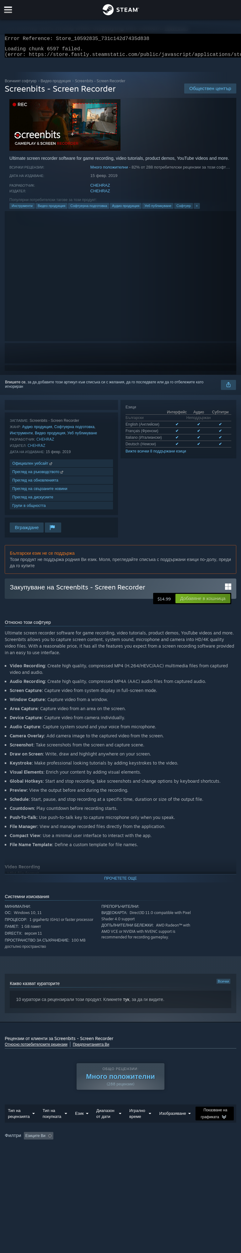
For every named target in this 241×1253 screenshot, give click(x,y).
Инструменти (22, 209)
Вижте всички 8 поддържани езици (156, 455)
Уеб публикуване (157, 209)
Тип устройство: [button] (205, 1156)
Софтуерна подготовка (88, 209)
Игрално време (137, 1125)
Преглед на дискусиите (32, 500)
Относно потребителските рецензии (36, 1048)
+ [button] (197, 209)
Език (79, 1125)
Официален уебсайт (32, 467)
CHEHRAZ (100, 189)
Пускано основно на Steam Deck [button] (34, 1156)
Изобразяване (172, 1125)
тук (126, 1003)
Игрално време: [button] (194, 1148)
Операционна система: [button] (95, 1156)
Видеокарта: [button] (168, 1156)
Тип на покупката (52, 1125)
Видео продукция (56, 84)
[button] (202, 602)
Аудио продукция (125, 209)
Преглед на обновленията (35, 484)
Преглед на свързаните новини (39, 492)
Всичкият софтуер (20, 84)
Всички (223, 985)
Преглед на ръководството (38, 475)
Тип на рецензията (18, 1125)
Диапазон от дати (105, 1125)
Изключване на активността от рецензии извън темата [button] (121, 1148)
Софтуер (183, 209)
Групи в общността (29, 509)
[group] (120, 1152)
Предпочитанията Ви (91, 1048)
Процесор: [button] (136, 1156)
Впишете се (15, 386)
